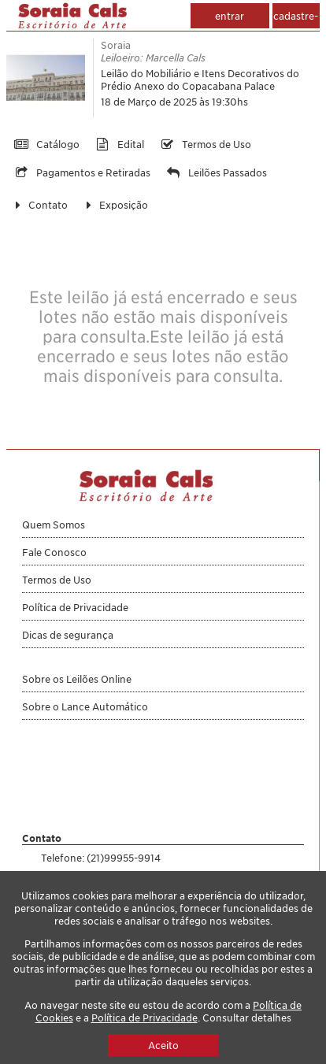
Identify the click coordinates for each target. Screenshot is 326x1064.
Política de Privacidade (144, 1017)
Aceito (163, 1045)
